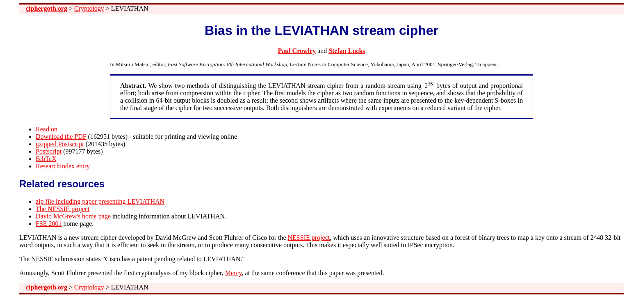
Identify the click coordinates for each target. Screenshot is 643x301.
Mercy (233, 272)
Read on (46, 129)
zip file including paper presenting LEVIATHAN (100, 201)
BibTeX (46, 158)
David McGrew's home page (73, 216)
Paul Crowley (297, 50)
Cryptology (89, 8)
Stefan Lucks (346, 50)
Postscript (49, 151)
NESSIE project (309, 237)
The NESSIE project (63, 208)
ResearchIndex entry (63, 166)
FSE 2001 (49, 223)
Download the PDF (61, 136)
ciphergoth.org (46, 8)
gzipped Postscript (60, 143)
